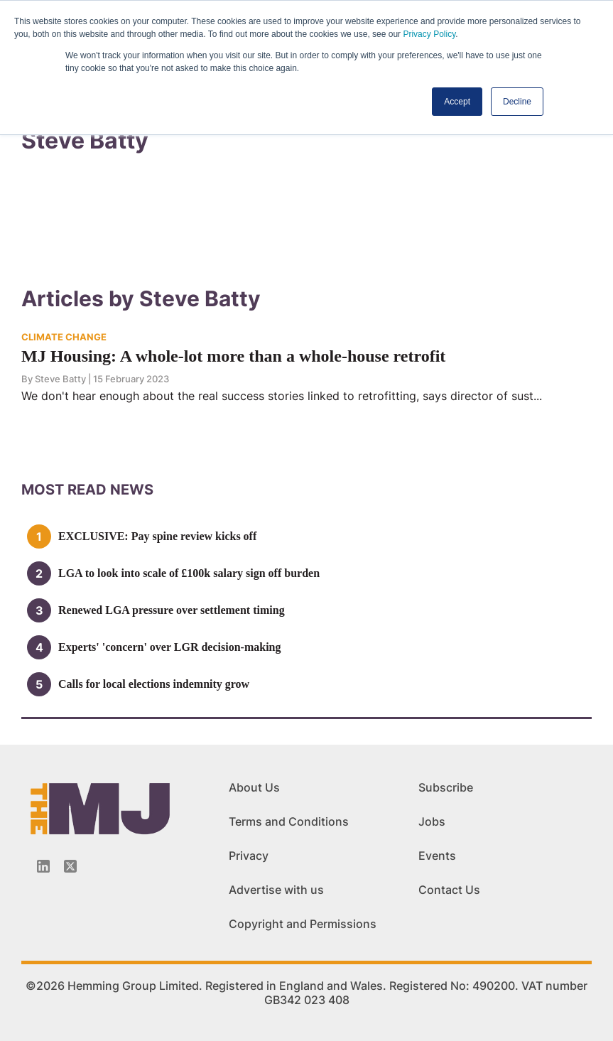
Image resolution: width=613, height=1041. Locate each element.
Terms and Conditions (289, 821)
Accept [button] (457, 102)
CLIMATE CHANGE (64, 336)
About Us (254, 787)
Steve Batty (60, 378)
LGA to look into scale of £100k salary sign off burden (189, 573)
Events (437, 855)
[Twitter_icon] (70, 866)
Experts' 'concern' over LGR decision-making (169, 647)
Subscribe (445, 787)
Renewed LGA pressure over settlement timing (171, 610)
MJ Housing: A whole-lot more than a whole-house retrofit (233, 356)
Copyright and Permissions (302, 924)
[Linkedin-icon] (43, 866)
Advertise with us (276, 890)
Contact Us (449, 890)
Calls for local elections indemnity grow (153, 684)
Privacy (248, 855)
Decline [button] (517, 102)
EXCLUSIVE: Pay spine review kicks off (157, 536)
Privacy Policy (429, 34)
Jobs (431, 821)
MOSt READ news (87, 489)
